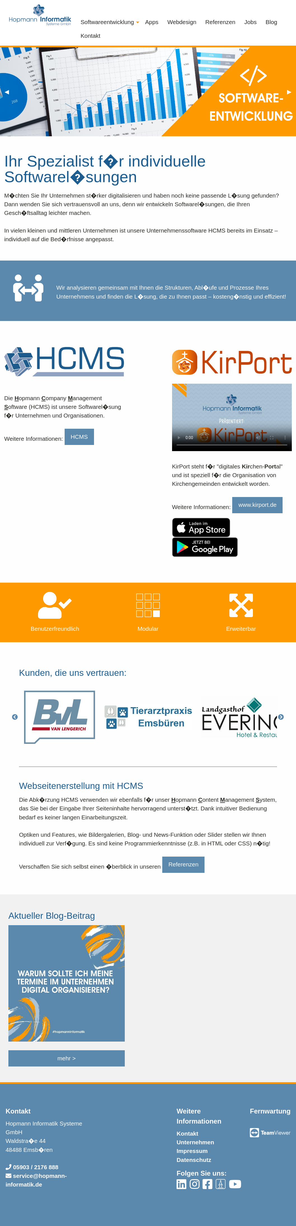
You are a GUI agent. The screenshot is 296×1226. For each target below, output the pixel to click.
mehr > (66, 1058)
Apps (151, 22)
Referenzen (220, 22)
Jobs (250, 22)
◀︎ (8, 91)
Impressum (192, 1151)
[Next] (281, 717)
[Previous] (15, 717)
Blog (271, 22)
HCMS (79, 436)
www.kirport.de (257, 504)
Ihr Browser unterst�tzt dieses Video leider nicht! (232, 417)
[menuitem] (108, 22)
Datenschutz (194, 1160)
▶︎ (291, 91)
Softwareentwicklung (107, 22)
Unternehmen (195, 1142)
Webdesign (181, 22)
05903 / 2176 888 (32, 1167)
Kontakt (90, 35)
